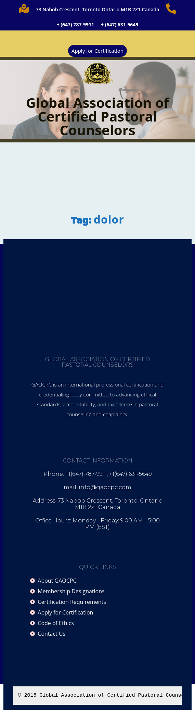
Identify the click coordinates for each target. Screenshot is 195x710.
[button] (97, 37)
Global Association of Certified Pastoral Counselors (97, 116)
